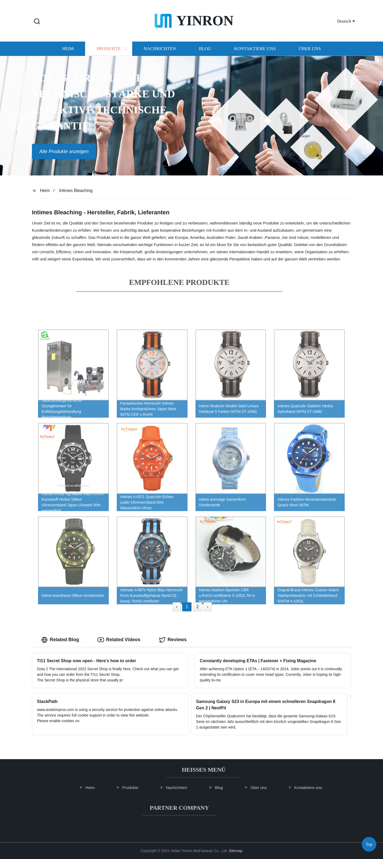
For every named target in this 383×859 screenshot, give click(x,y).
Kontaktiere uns (255, 50)
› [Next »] (207, 606)
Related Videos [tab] (119, 640)
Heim (68, 50)
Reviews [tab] (173, 640)
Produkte (109, 50)
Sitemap (235, 851)
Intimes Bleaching (76, 190)
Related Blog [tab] (60, 640)
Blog (205, 50)
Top (369, 843)
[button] (37, 22)
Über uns (310, 50)
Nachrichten (160, 50)
